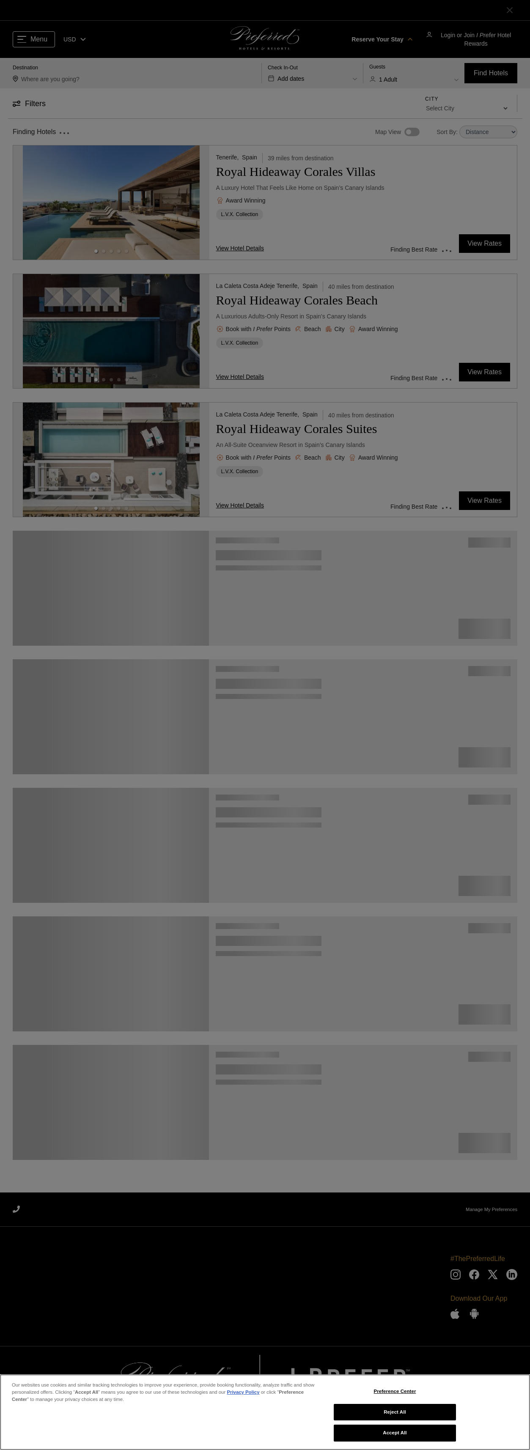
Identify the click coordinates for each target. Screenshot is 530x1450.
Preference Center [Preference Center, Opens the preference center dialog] (395, 1392)
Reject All (395, 1413)
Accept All (394, 1434)
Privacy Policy (243, 1394)
